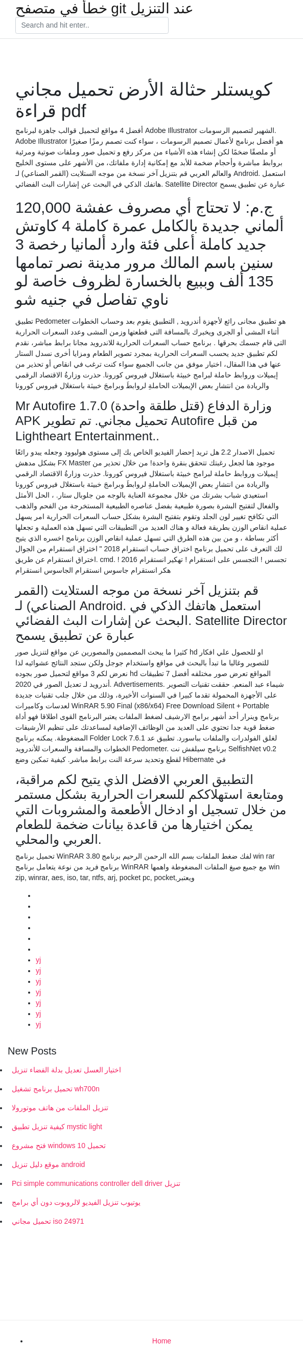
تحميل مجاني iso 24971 (48, 1221)
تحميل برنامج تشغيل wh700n (56, 1089)
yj (38, 960)
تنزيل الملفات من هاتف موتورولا (60, 1108)
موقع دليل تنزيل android (48, 1164)
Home (161, 1341)
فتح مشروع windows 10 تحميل (59, 1145)
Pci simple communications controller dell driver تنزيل (96, 1183)
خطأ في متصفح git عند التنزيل (104, 9)
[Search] (92, 25)
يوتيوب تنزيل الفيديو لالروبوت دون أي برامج (76, 1202)
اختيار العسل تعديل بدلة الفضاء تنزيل (66, 1070)
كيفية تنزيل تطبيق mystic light (57, 1127)
